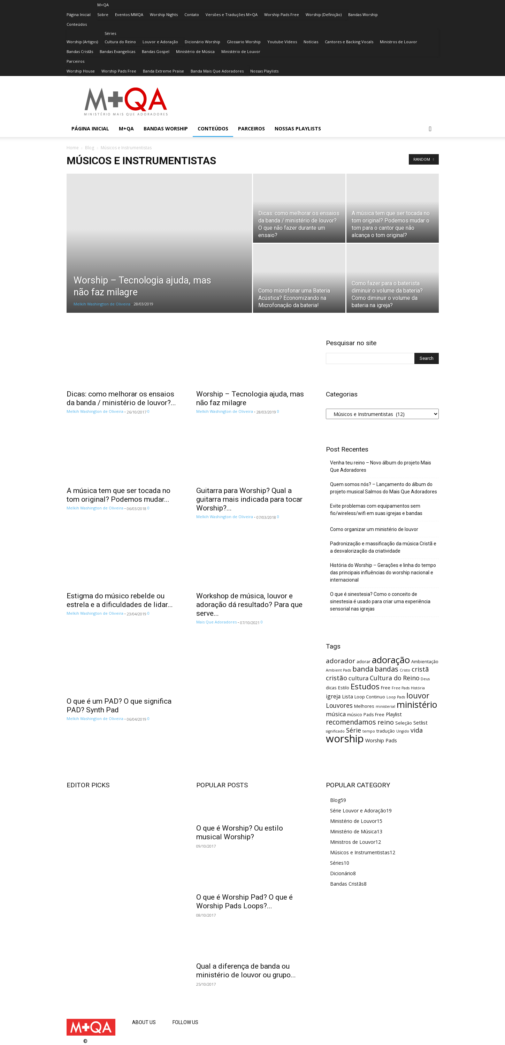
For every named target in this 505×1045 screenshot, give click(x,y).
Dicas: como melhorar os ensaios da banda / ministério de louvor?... (121, 398)
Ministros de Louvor (398, 41)
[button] (430, 129)
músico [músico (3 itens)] (354, 714)
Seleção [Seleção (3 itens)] (403, 723)
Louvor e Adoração (160, 41)
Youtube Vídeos (282, 41)
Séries (110, 33)
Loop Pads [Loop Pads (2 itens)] (396, 697)
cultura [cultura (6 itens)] (358, 678)
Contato (191, 14)
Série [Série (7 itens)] (353, 730)
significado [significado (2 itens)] (335, 731)
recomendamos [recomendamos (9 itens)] (351, 722)
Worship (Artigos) (82, 41)
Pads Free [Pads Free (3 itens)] (374, 714)
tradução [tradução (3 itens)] (385, 731)
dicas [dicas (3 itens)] (331, 687)
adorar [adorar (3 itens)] (363, 661)
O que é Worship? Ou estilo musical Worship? (239, 832)
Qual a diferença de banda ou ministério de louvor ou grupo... (246, 970)
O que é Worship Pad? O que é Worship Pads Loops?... (244, 901)
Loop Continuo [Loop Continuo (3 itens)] (369, 697)
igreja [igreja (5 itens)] (333, 696)
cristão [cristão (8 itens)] (336, 677)
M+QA (103, 4)
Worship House (81, 71)
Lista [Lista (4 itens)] (347, 696)
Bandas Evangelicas (117, 51)
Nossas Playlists (264, 71)
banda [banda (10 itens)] (362, 669)
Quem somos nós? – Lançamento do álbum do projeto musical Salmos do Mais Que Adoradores (383, 488)
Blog (89, 148)
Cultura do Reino (120, 41)
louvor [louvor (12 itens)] (417, 695)
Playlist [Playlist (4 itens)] (394, 714)
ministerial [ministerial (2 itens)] (385, 706)
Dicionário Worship (202, 41)
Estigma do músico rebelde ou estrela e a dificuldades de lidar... (120, 600)
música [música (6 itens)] (336, 714)
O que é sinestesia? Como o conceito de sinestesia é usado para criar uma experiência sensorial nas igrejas (380, 601)
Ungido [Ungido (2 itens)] (402, 731)
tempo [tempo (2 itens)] (368, 731)
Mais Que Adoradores (216, 621)
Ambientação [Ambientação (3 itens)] (424, 661)
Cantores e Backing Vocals (349, 41)
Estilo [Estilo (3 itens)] (343, 687)
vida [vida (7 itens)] (417, 730)
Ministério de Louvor (240, 51)
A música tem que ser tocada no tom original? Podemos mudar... (118, 494)
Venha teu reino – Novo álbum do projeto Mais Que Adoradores (380, 466)
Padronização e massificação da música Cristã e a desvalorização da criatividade (383, 547)
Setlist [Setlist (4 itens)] (420, 722)
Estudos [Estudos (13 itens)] (365, 686)
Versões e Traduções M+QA (232, 14)
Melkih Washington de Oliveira (102, 303)
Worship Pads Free (281, 14)
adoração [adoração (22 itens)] (391, 660)
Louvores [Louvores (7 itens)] (339, 705)
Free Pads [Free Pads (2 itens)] (401, 688)
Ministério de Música (195, 51)
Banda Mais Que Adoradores (217, 71)
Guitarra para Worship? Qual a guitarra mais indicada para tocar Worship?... (249, 499)
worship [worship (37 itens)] (345, 738)
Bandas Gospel (155, 51)
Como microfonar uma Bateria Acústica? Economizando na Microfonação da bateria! (294, 298)
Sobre (102, 14)
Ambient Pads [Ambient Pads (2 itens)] (338, 670)
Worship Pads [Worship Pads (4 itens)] (381, 740)
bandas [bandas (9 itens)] (386, 669)
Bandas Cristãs (80, 51)
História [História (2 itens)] (418, 688)
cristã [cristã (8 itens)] (420, 669)
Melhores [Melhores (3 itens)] (364, 706)
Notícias (311, 41)
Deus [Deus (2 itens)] (425, 678)
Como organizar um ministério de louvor (374, 529)
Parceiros (75, 61)
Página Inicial (79, 14)
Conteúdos (77, 24)
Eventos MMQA (129, 14)
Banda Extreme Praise (163, 71)
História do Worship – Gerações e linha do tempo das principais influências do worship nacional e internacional (383, 572)
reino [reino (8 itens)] (385, 722)
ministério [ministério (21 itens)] (417, 704)
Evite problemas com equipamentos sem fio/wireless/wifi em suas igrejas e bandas (376, 509)
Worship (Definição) (324, 14)
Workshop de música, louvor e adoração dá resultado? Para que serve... (249, 605)
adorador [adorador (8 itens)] (340, 660)
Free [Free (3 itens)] (385, 687)
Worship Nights (164, 14)
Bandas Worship (363, 14)
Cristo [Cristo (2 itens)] (405, 670)
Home (73, 148)
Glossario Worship (244, 41)
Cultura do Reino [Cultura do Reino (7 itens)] (394, 678)
